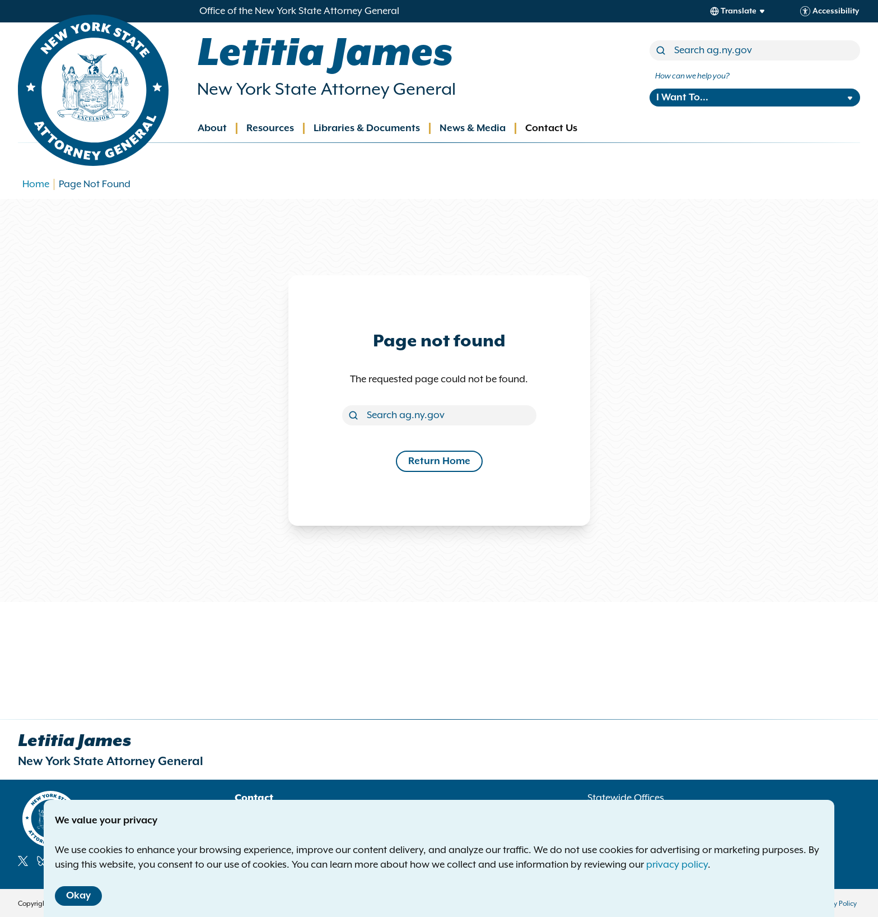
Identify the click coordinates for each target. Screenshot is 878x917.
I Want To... (682, 97)
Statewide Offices (625, 798)
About (212, 128)
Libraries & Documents (367, 128)
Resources (270, 128)
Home (35, 184)
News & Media (473, 128)
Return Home (439, 461)
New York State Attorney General (326, 90)
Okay (78, 895)
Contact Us (551, 128)
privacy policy (677, 864)
